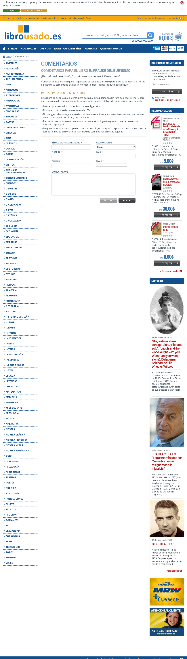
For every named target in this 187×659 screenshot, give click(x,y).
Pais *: (99, 151)
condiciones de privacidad (167, 100)
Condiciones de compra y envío (56, 17)
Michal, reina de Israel (170, 228)
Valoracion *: (104, 142)
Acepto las (167, 98)
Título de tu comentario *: (67, 142)
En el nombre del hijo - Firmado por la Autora (171, 182)
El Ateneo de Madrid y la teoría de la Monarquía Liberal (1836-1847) (171, 129)
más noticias (173, 571)
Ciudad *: (57, 161)
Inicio (8, 56)
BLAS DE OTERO (162, 544)
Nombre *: (57, 151)
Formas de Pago (82, 17)
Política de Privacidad (28, 17)
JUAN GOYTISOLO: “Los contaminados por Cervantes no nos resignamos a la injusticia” (167, 461)
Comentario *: (60, 171)
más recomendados (169, 271)
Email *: (100, 161)
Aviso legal (9, 17)
